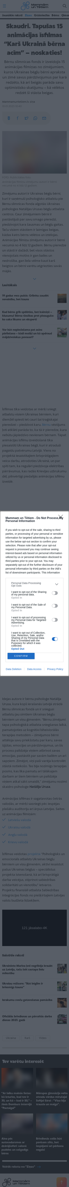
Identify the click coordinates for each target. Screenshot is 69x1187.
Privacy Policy (55, 669)
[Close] (61, 518)
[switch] (55, 593)
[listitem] (34, 584)
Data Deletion (14, 669)
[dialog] (34, 593)
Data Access (34, 669)
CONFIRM (21, 656)
